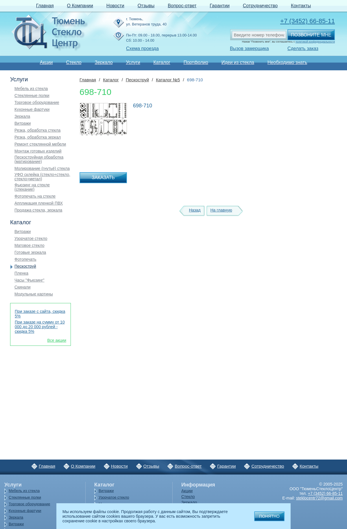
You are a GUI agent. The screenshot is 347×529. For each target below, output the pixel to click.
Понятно (269, 516)
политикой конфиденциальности (315, 41)
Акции (46, 62)
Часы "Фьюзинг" (29, 280)
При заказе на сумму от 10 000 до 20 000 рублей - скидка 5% (40, 327)
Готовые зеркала (30, 252)
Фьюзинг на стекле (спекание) (32, 187)
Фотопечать (25, 259)
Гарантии (220, 5)
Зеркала (22, 116)
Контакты (301, 5)
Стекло (73, 62)
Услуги (133, 62)
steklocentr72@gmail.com (319, 498)
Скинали (22, 287)
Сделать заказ (302, 48)
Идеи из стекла (238, 62)
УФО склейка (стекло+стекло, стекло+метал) (42, 176)
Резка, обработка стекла (37, 130)
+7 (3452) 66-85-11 (307, 21)
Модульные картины (33, 294)
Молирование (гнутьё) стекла (42, 168)
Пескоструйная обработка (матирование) (38, 159)
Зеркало (103, 62)
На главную (221, 210)
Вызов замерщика (249, 48)
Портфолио (196, 62)
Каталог (162, 62)
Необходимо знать (287, 62)
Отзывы (146, 5)
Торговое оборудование (36, 102)
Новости (115, 5)
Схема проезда (142, 48)
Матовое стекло (29, 245)
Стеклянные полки (31, 95)
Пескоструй (25, 266)
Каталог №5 (168, 79)
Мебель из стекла (31, 89)
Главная (45, 5)
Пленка (21, 273)
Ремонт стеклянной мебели (40, 144)
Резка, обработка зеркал (37, 137)
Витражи (22, 123)
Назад (194, 210)
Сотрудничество (260, 5)
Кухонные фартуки (31, 109)
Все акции (56, 340)
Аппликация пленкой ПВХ (38, 203)
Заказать (103, 177)
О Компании (80, 5)
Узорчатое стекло (30, 238)
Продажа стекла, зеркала (38, 210)
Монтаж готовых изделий (38, 151)
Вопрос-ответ (182, 5)
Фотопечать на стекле (35, 196)
